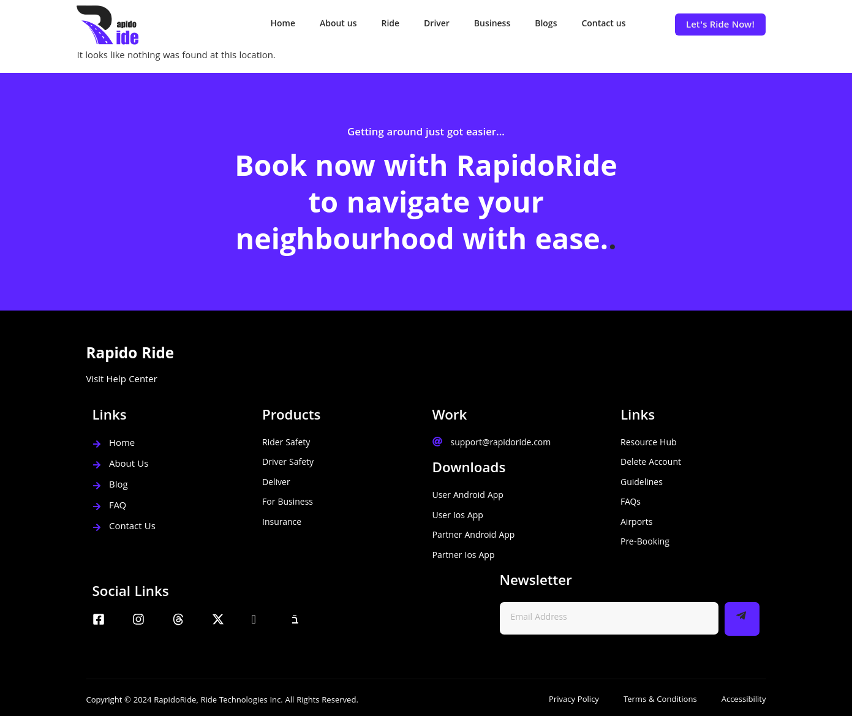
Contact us (603, 24)
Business (492, 24)
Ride (391, 24)
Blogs (546, 24)
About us (338, 24)
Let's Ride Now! (720, 26)
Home (283, 24)
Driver (437, 24)
